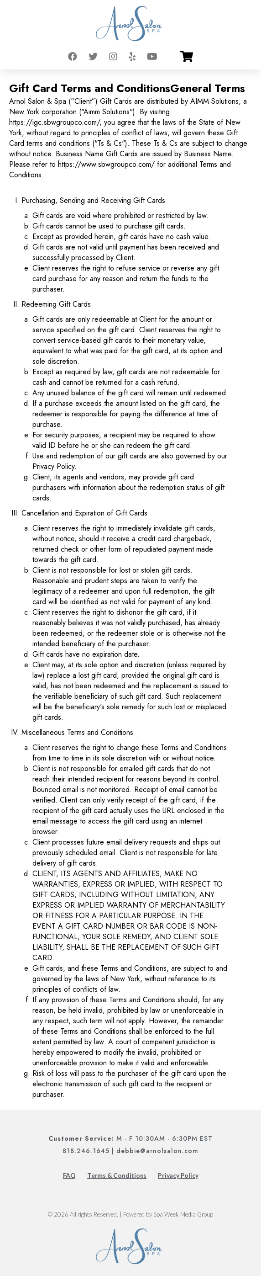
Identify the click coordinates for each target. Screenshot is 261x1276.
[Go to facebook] (72, 57)
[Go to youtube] (152, 57)
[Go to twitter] (93, 57)
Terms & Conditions (116, 1175)
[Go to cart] (186, 56)
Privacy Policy (178, 1175)
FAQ (69, 1175)
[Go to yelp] (132, 57)
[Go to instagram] (113, 57)
